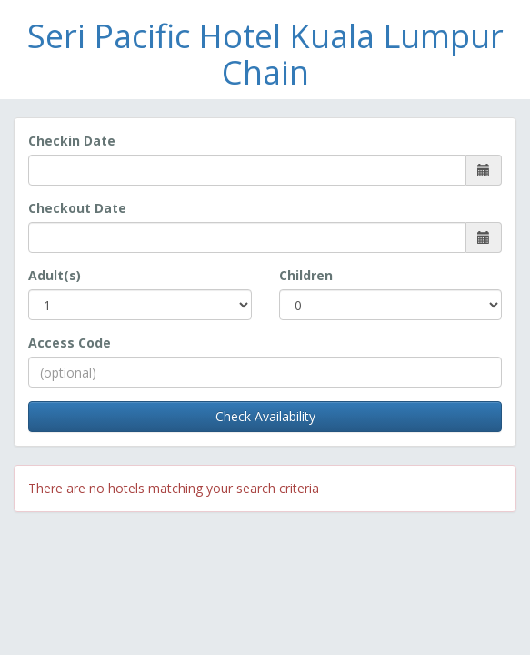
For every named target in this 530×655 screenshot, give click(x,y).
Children (306, 275)
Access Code (69, 342)
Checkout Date (77, 208)
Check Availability (265, 416)
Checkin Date (71, 140)
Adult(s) (54, 275)
